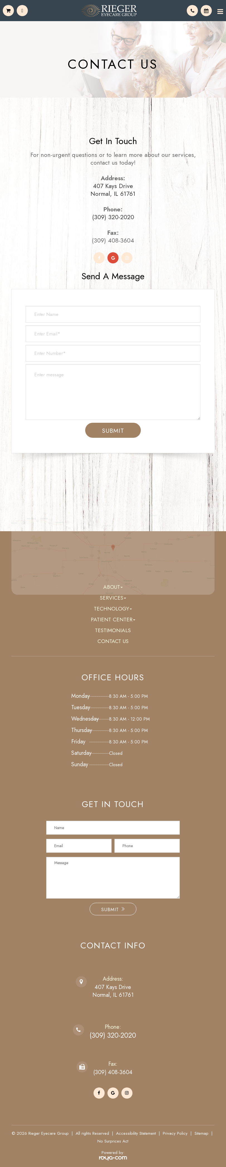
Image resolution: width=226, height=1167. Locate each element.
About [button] (113, 587)
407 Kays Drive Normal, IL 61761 (113, 190)
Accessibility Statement (136, 1133)
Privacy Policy (175, 1133)
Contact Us (113, 641)
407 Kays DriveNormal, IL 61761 (113, 991)
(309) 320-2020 (113, 217)
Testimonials (113, 630)
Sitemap (201, 1133)
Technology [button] (113, 608)
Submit (113, 909)
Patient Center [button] (113, 619)
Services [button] (113, 597)
